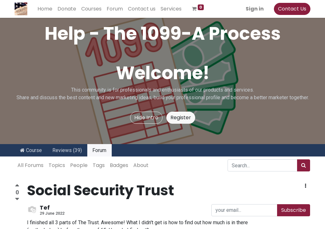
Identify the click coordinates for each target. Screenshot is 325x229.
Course (31, 150)
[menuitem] (45, 9)
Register (180, 117)
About (141, 165)
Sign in (254, 8)
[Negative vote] (17, 199)
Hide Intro (146, 117)
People (79, 165)
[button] (305, 186)
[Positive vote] (17, 186)
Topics (57, 165)
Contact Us (292, 8)
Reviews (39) (67, 150)
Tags (99, 165)
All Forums (30, 165)
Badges (119, 165)
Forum (99, 150)
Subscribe (293, 210)
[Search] (303, 165)
